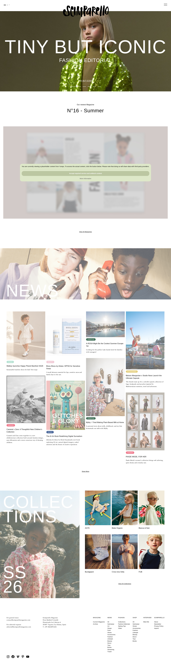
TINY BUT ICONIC (85, 81)
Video (120, 628)
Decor (109, 643)
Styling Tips (122, 626)
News (109, 617)
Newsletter (157, 624)
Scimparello (159, 617)
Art (108, 626)
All (108, 622)
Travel (109, 651)
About (156, 622)
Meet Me (146, 622)
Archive (95, 624)
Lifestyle (110, 639)
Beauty (109, 641)
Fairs (109, 630)
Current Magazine (99, 622)
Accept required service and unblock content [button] (85, 173)
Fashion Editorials (124, 624)
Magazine (97, 617)
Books (109, 647)
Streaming (110, 649)
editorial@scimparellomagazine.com (19, 627)
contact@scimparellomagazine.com (18, 620)
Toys (108, 645)
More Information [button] (85, 178)
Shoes (109, 632)
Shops (109, 628)
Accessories (111, 634)
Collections (121, 622)
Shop (135, 617)
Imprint (156, 628)
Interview (147, 617)
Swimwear (110, 624)
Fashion (110, 637)
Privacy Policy (158, 626)
